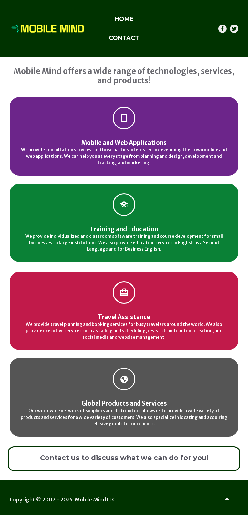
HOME (124, 19)
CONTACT (124, 38)
